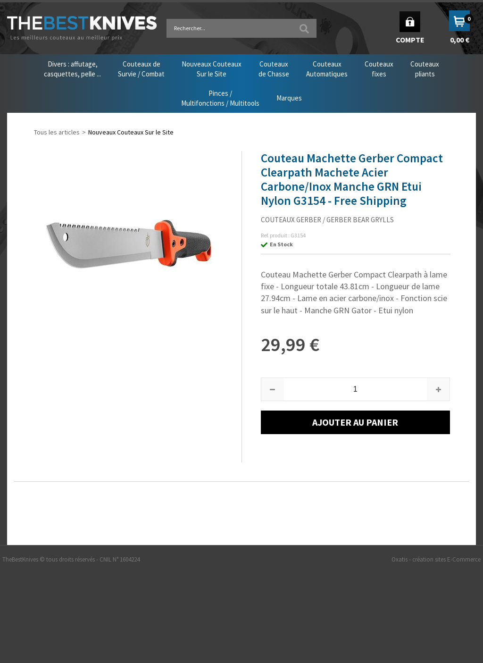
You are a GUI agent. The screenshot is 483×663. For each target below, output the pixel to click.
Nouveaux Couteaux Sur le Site (131, 132)
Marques (289, 97)
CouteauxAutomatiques (327, 68)
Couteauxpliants (424, 68)
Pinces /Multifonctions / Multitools (220, 98)
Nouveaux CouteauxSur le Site (212, 68)
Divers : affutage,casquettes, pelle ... (72, 68)
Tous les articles (57, 132)
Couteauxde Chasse (273, 68)
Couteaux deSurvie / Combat (141, 68)
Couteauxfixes (379, 68)
